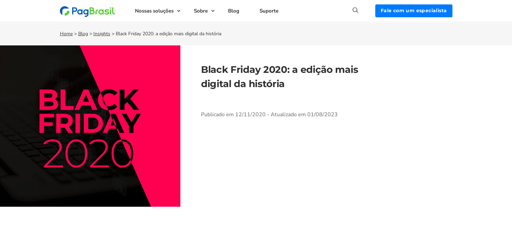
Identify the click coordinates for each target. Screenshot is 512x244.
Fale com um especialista (414, 10)
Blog (233, 10)
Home (66, 33)
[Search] (364, 10)
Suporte (269, 10)
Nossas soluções (154, 10)
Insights (101, 33)
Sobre (201, 10)
